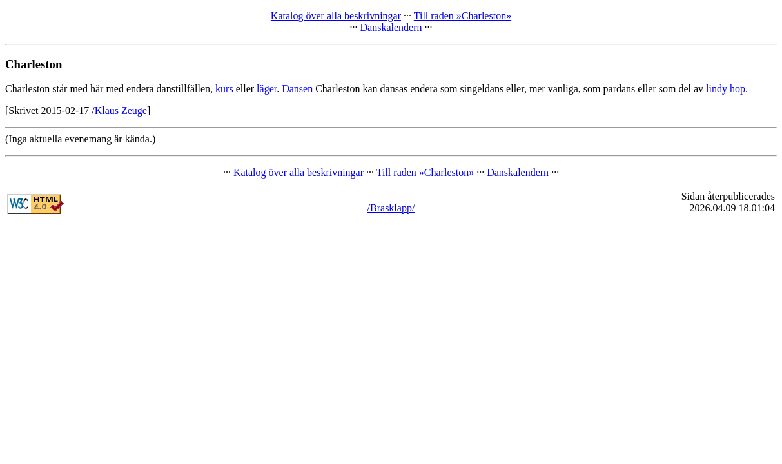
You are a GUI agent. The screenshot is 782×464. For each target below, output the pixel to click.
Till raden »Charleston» (462, 15)
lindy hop (725, 88)
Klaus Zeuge (121, 110)
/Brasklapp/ (391, 207)
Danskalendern (391, 27)
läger (267, 88)
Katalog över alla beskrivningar (336, 15)
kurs (224, 88)
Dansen (297, 88)
